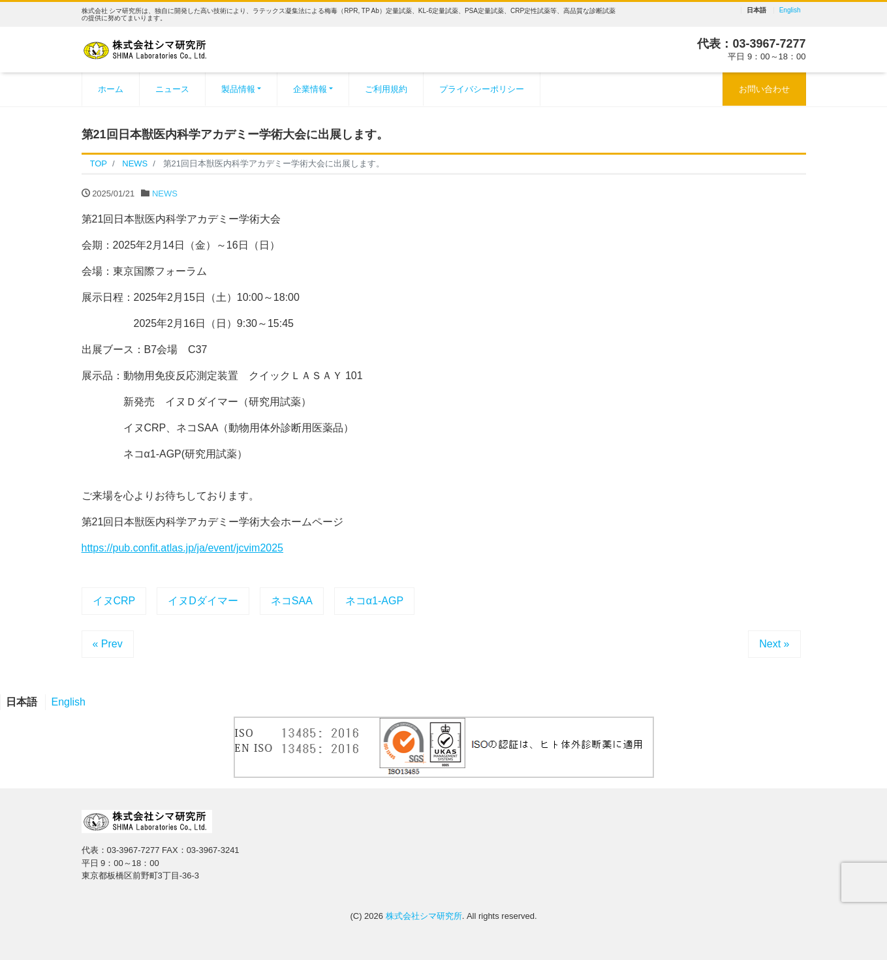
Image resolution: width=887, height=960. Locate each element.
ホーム (110, 89)
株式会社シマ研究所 (424, 916)
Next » (774, 643)
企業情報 (310, 89)
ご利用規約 (386, 89)
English (790, 10)
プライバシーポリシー (481, 89)
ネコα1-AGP (374, 600)
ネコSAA (292, 600)
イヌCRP (114, 600)
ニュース (172, 89)
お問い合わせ (764, 89)
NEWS (165, 193)
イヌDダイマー (203, 600)
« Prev (108, 643)
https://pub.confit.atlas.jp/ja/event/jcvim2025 (183, 547)
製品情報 (238, 89)
